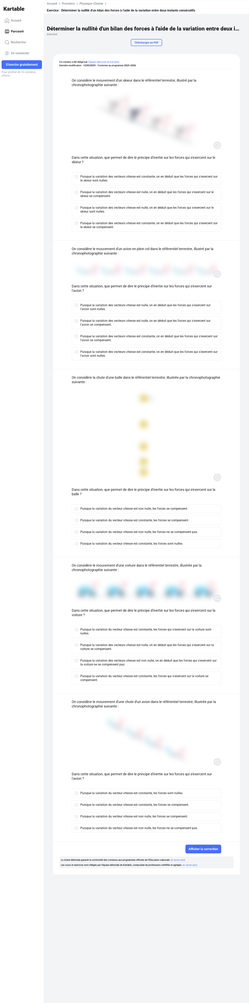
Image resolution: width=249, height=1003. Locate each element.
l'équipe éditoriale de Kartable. (104, 62)
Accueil (13, 20)
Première (68, 3)
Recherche (15, 42)
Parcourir (14, 31)
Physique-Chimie (91, 3)
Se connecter (17, 53)
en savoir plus (178, 860)
